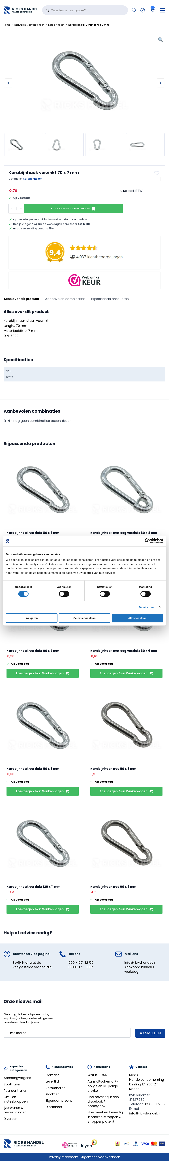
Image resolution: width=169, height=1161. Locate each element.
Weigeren (31, 618)
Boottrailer (12, 1084)
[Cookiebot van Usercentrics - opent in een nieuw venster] (147, 541)
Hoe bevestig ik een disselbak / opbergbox (103, 1101)
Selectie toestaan (84, 618)
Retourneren (55, 1088)
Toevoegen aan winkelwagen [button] (40, 673)
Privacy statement (63, 1157)
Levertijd (52, 1081)
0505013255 (155, 1104)
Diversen (10, 1118)
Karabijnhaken (56, 24)
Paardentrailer (15, 1090)
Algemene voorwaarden (100, 1157)
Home (7, 24)
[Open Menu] (162, 10)
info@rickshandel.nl (139, 962)
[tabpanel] (84, 324)
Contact (52, 1075)
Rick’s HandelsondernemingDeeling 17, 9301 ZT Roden (146, 1082)
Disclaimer (54, 1107)
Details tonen (147, 607)
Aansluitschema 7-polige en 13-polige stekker (102, 1086)
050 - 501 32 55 (81, 962)
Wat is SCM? (97, 1075)
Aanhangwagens (17, 1078)
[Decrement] (11, 209)
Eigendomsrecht (59, 1100)
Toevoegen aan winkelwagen (70, 208)
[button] (157, 173)
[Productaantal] (16, 208)
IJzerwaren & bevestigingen (29, 24)
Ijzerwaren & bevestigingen (15, 1109)
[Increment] (21, 209)
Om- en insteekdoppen (16, 1099)
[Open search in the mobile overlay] (85, 10)
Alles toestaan (137, 618)
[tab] (21, 299)
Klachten (52, 1094)
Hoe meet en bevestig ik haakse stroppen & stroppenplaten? (105, 1116)
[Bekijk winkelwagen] (152, 10)
